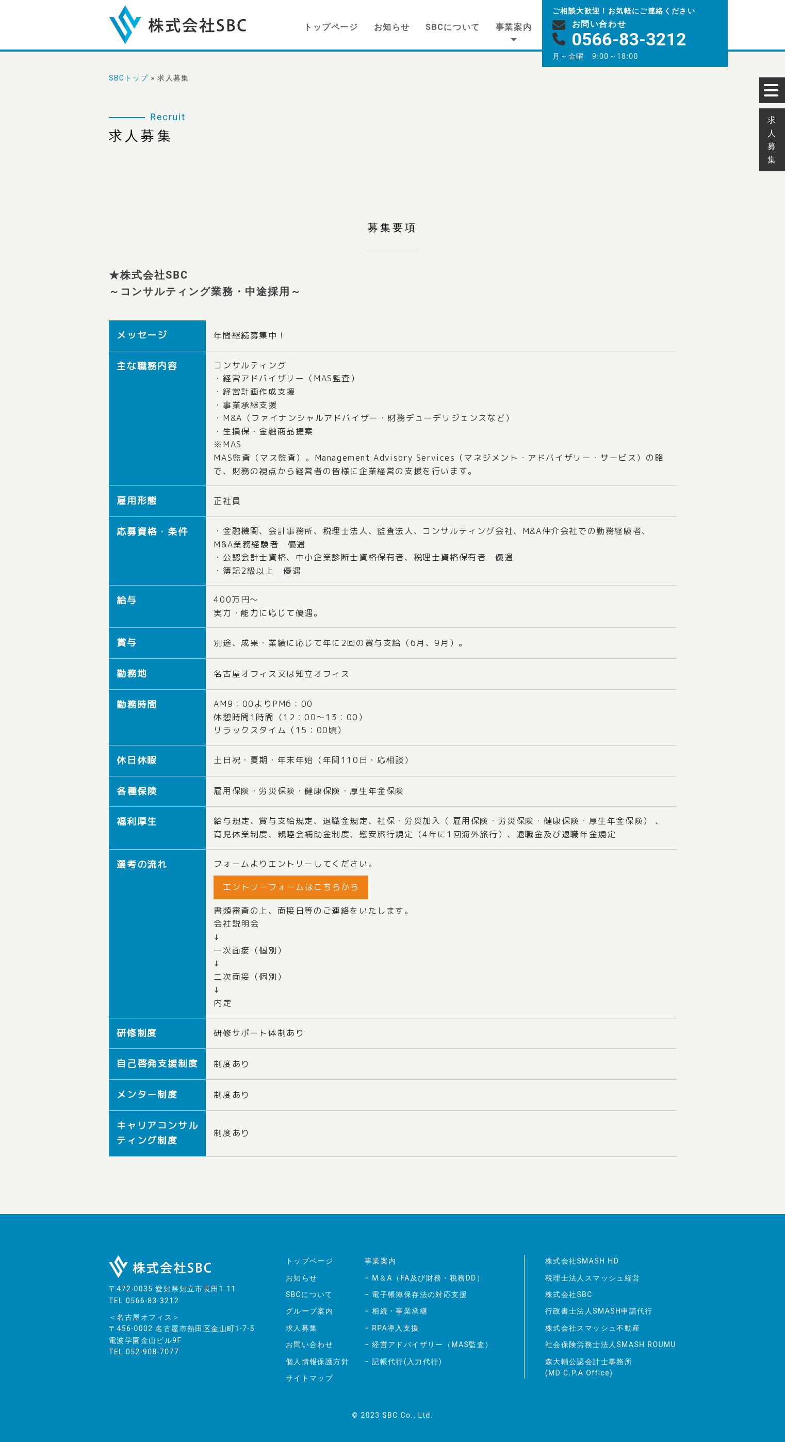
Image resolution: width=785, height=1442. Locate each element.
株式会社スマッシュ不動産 (593, 1328)
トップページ (331, 27)
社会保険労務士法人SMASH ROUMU (610, 1344)
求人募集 (302, 1328)
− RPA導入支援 (392, 1328)
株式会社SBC (569, 1294)
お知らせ (392, 27)
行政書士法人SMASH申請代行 (599, 1311)
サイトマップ (309, 1378)
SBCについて (453, 27)
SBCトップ (129, 78)
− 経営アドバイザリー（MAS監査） (429, 1344)
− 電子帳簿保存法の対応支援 (416, 1294)
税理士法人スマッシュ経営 (593, 1278)
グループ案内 (309, 1311)
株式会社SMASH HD (582, 1261)
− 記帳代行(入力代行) (403, 1361)
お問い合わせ (309, 1344)
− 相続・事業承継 (396, 1311)
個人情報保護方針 (317, 1361)
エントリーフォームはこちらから (291, 887)
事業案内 (514, 27)
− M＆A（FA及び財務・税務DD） (424, 1278)
